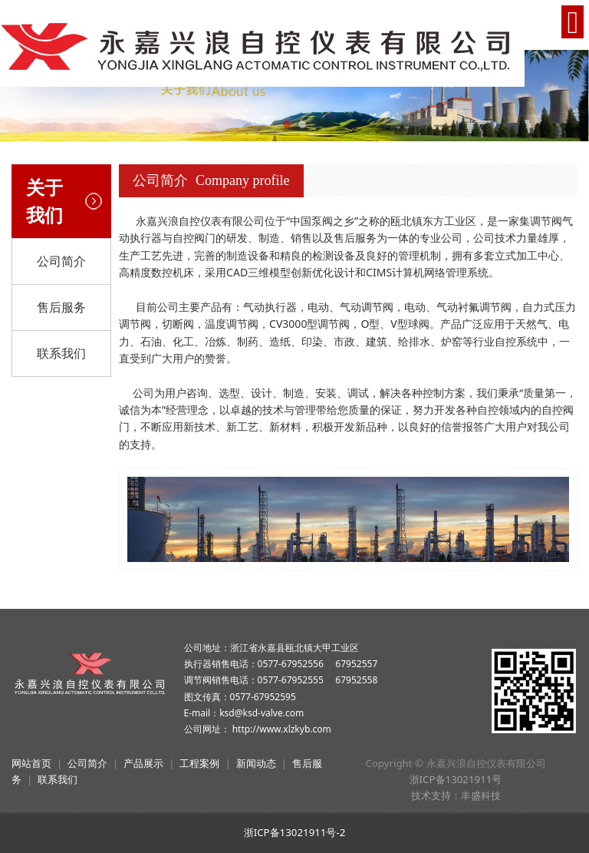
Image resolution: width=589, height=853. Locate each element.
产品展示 (143, 763)
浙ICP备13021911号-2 (295, 832)
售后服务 (61, 307)
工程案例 (199, 763)
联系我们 (61, 353)
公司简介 (61, 261)
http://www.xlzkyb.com (281, 729)
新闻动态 (256, 763)
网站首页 (31, 763)
